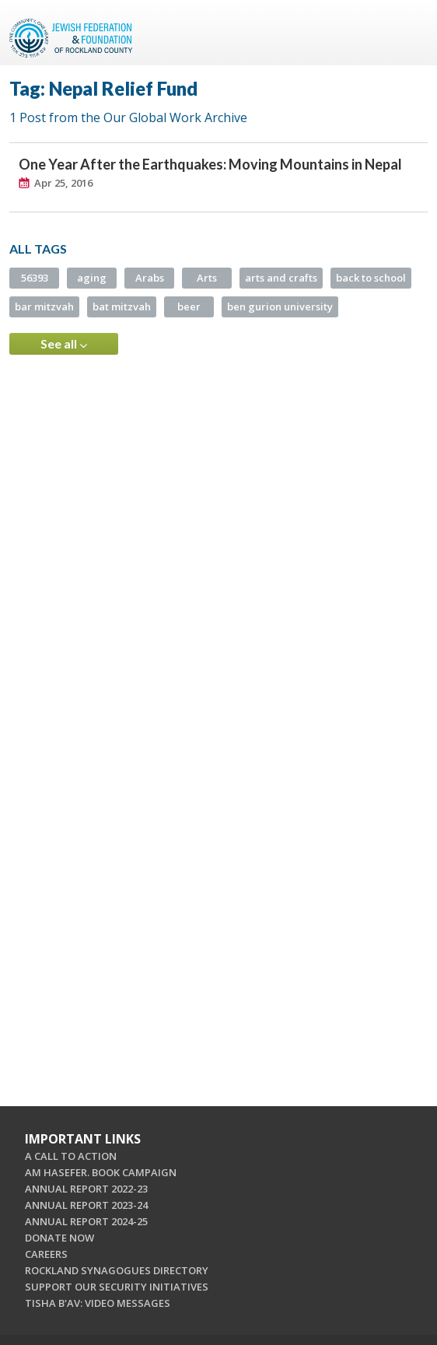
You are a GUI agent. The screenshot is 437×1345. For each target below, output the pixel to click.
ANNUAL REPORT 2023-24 (86, 1205)
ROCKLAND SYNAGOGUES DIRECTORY (116, 1270)
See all (63, 344)
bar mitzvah (44, 306)
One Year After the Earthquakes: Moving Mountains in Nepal (210, 164)
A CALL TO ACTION (71, 1156)
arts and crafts (281, 278)
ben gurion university (280, 306)
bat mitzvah (122, 306)
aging (92, 278)
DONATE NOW (59, 1238)
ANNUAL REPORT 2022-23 (86, 1189)
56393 (34, 278)
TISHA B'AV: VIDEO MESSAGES (97, 1303)
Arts (207, 278)
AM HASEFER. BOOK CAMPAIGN (101, 1172)
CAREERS (46, 1254)
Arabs (149, 278)
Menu (410, 33)
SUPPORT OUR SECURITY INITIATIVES (116, 1287)
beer (189, 306)
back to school (371, 278)
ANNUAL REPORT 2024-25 (86, 1221)
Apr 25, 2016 (63, 183)
